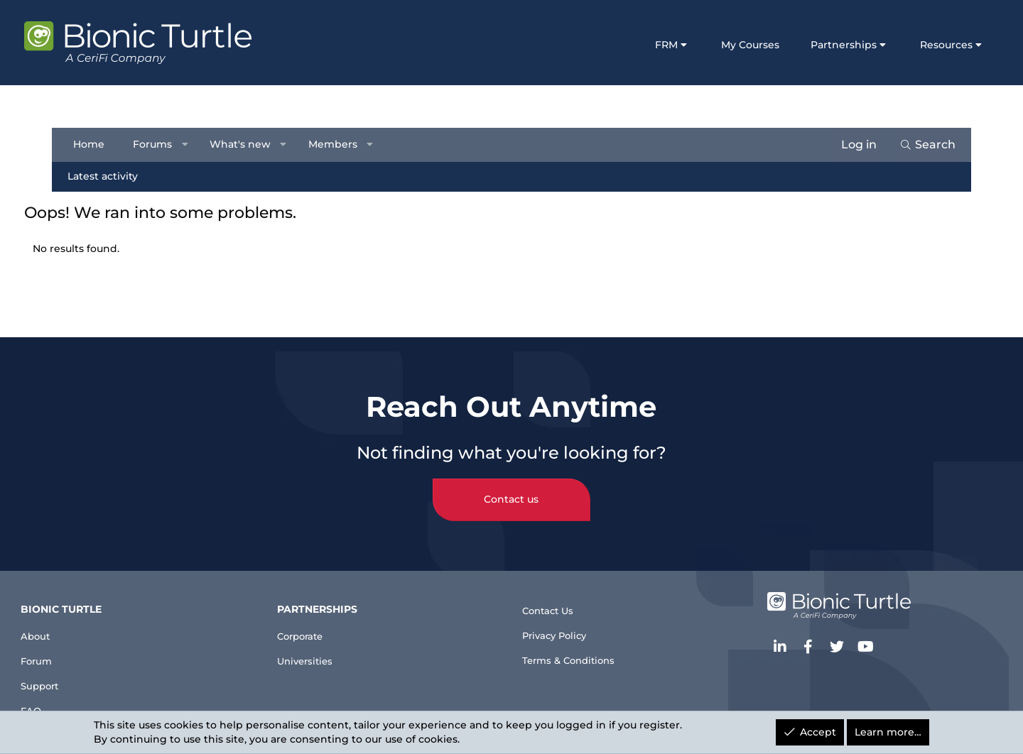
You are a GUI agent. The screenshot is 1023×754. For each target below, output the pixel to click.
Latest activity (107, 176)
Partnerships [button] (811, 44)
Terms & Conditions (577, 652)
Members (337, 144)
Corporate (326, 619)
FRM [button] (634, 44)
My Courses (717, 44)
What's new (245, 144)
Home (93, 144)
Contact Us (554, 594)
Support (84, 677)
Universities (330, 648)
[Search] (922, 145)
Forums (157, 144)
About (78, 619)
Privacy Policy (562, 623)
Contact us (512, 483)
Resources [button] (913, 44)
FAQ (72, 705)
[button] (189, 145)
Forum (79, 648)
